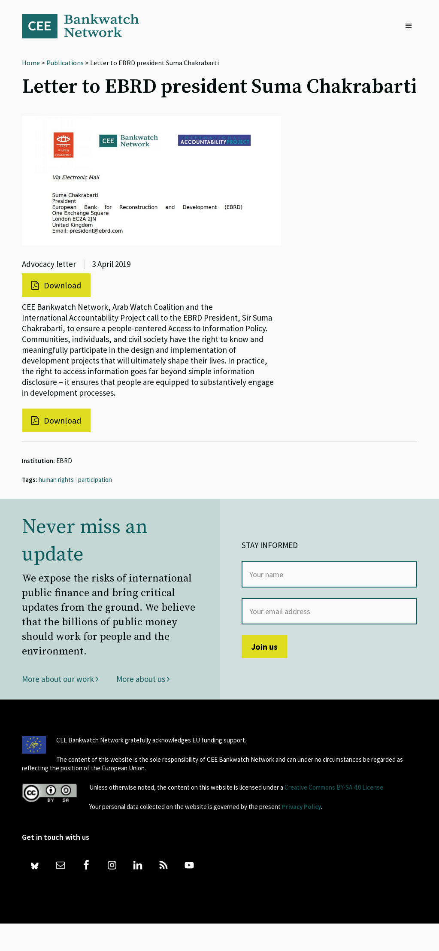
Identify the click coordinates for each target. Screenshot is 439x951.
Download (56, 285)
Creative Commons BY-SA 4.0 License (334, 787)
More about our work (60, 679)
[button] (410, 26)
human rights (56, 480)
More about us (143, 679)
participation (95, 480)
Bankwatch (86, 26)
